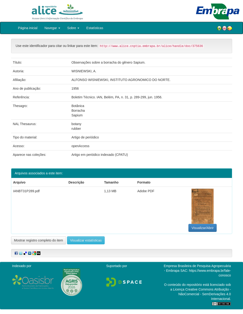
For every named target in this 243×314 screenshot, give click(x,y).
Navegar (52, 28)
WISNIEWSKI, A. (84, 71)
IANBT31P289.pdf (26, 191)
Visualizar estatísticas (86, 240)
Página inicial (28, 28)
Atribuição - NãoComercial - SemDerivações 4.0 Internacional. (204, 294)
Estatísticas (94, 28)
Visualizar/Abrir (202, 228)
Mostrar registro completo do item (38, 240)
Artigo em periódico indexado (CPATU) (100, 155)
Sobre (73, 28)
